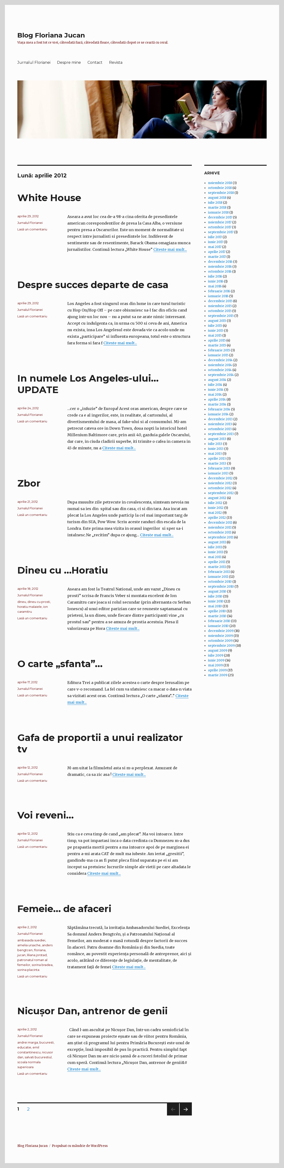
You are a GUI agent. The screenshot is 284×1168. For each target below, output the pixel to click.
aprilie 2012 (217, 518)
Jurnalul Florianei (33, 62)
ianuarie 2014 (218, 414)
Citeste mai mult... (170, 249)
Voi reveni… (45, 815)
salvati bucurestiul (38, 1057)
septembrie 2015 (221, 316)
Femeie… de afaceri (64, 908)
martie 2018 (217, 208)
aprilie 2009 (217, 670)
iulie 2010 (215, 596)
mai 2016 (215, 286)
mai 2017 (214, 247)
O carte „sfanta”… (59, 663)
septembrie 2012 (221, 493)
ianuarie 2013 (218, 473)
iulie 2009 (215, 655)
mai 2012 (215, 513)
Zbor (29, 483)
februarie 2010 (219, 621)
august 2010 (217, 591)
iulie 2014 (215, 385)
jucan (21, 955)
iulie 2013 (215, 444)
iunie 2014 (215, 390)
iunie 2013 (215, 449)
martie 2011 (217, 567)
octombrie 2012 (220, 488)
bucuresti (46, 1042)
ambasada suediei (31, 940)
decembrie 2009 (221, 631)
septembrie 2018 (221, 193)
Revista (115, 62)
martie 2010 (217, 616)
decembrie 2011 (220, 523)
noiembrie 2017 (219, 222)
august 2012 (217, 498)
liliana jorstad (37, 955)
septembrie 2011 (220, 537)
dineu (21, 602)
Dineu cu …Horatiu (62, 570)
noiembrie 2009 (220, 636)
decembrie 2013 (220, 419)
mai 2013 (215, 454)
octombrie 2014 (220, 370)
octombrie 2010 (220, 582)
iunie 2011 (215, 552)
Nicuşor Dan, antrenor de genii (92, 1011)
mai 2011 (214, 557)
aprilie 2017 (216, 252)
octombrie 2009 (220, 641)
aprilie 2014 (217, 400)
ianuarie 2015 (218, 355)
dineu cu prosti (38, 602)
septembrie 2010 (221, 587)
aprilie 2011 (216, 562)
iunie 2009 (216, 660)
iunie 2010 (215, 601)
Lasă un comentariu (32, 229)
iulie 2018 (215, 203)
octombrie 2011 (219, 532)
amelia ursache (29, 945)
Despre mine (69, 62)
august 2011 (217, 542)
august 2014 (217, 380)
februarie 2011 (219, 572)
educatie (24, 1047)
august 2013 (217, 439)
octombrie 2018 (220, 188)
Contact (94, 62)
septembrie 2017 (220, 232)
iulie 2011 (215, 547)
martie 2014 (217, 404)
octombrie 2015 (219, 311)
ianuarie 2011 (218, 577)
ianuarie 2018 (218, 212)
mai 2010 (215, 606)
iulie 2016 (215, 276)
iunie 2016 (215, 281)
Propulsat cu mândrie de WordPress (80, 1146)
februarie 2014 (219, 409)
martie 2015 (217, 345)
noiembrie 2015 (220, 306)
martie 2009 (217, 675)
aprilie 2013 (217, 459)
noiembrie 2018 (220, 183)
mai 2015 (215, 336)
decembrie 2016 (220, 262)
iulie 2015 (215, 326)
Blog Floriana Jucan (51, 35)
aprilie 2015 (217, 340)
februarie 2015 (219, 350)
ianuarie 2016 (218, 296)
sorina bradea (42, 965)
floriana (39, 950)
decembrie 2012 (220, 478)
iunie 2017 (215, 242)
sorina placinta (28, 970)
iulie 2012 (215, 503)
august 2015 (217, 321)
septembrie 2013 (221, 434)
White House (49, 197)
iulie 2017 (215, 237)
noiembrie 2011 (219, 528)
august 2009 (217, 651)
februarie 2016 (219, 291)
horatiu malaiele (29, 606)
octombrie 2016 (219, 272)
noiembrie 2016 (220, 267)
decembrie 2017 (220, 217)
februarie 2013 (219, 468)
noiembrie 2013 (220, 424)
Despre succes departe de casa (92, 284)
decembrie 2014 (220, 360)
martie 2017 (217, 257)
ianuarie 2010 (218, 626)
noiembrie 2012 (220, 483)
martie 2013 (217, 464)
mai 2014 (215, 395)
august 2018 (217, 198)
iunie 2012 (215, 508)
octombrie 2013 (220, 429)
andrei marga (27, 1042)
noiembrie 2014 (220, 365)
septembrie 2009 (221, 646)
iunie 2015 (215, 331)
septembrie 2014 (221, 375)
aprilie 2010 (217, 611)
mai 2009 (215, 665)
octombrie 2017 (219, 227)
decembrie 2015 (220, 301)
